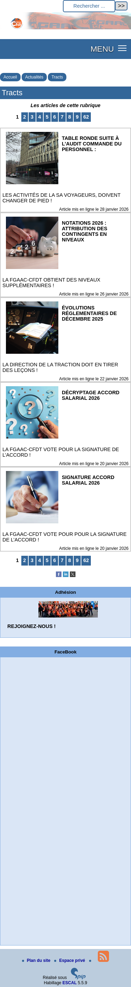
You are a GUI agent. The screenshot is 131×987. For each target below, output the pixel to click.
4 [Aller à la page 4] (39, 117)
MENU (102, 48)
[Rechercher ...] (89, 6)
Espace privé (70, 960)
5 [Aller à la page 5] (47, 117)
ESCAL (70, 982)
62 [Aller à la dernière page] (86, 117)
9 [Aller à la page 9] (77, 117)
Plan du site (37, 960)
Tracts (57, 77)
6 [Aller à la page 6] (54, 117)
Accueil (10, 77)
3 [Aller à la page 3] (32, 117)
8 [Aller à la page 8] (69, 117)
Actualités (34, 77)
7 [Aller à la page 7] (62, 117)
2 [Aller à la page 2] (24, 117)
